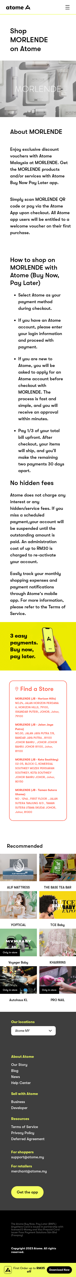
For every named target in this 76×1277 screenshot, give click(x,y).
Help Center (21, 1083)
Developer (19, 1108)
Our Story (19, 1065)
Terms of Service (24, 1127)
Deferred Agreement (28, 1139)
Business (18, 1102)
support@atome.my (27, 1157)
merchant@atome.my (29, 1171)
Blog (14, 1071)
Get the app (27, 1192)
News (15, 1077)
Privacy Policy (22, 1133)
